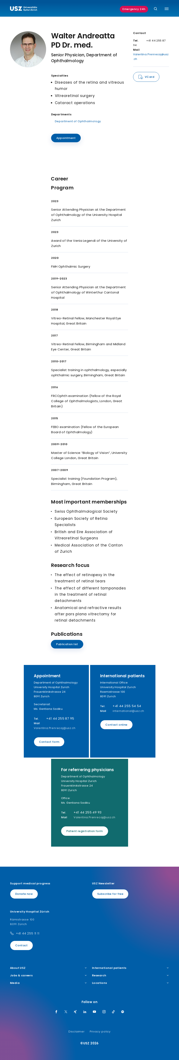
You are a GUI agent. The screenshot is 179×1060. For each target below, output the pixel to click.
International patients (130, 968)
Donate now (24, 894)
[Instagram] (104, 1012)
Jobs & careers (48, 975)
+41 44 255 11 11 (27, 933)
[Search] (155, 9)
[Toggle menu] (166, 8)
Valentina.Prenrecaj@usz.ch (55, 728)
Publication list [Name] (67, 644)
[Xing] (75, 1012)
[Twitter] (66, 1012)
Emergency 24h (133, 9)
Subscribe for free (110, 894)
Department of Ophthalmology (78, 121)
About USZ (48, 968)
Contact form (49, 742)
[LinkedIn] (85, 1012)
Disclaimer (76, 1032)
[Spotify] (122, 1012)
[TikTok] (113, 1012)
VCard (149, 77)
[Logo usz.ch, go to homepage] (23, 9)
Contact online (116, 725)
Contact (21, 945)
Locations (130, 983)
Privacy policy (100, 1032)
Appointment (66, 138)
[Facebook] (56, 1012)
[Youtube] (94, 1012)
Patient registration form (84, 831)
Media (48, 983)
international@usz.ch (128, 711)
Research (130, 975)
